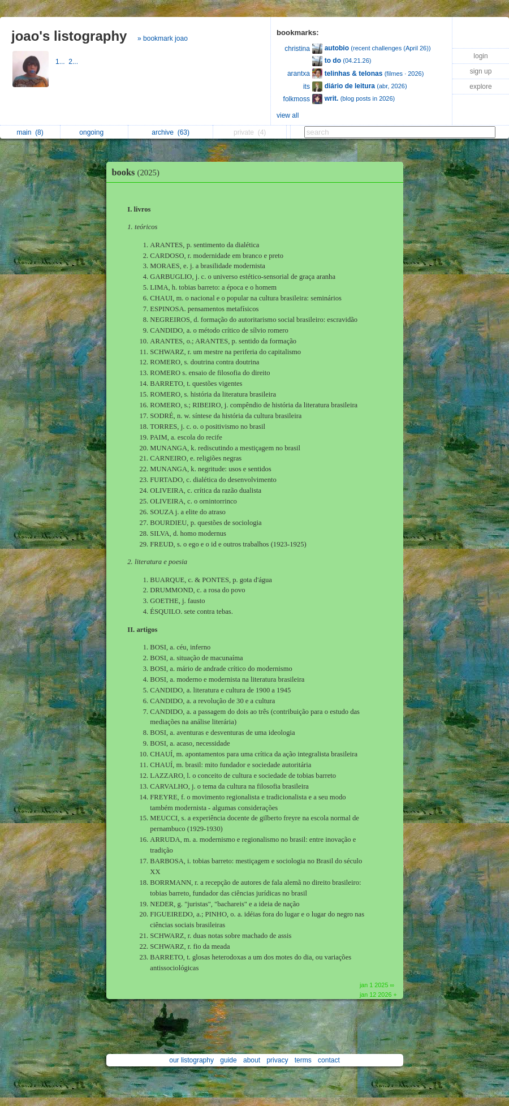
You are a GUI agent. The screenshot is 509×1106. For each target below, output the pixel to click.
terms (303, 1060)
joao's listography (69, 36)
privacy (277, 1060)
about (251, 1060)
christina (297, 49)
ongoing (94, 132)
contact (329, 1060)
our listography (191, 1060)
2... (74, 62)
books (138, 172)
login (480, 56)
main (29, 132)
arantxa (298, 74)
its (306, 87)
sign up (481, 71)
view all (288, 115)
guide (228, 1060)
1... (61, 62)
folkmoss (296, 99)
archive (170, 132)
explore (480, 87)
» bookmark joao (162, 38)
